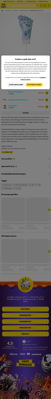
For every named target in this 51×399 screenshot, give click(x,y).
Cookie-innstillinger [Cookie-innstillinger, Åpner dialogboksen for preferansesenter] (16, 84)
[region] (25, 72)
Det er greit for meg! (34, 84)
